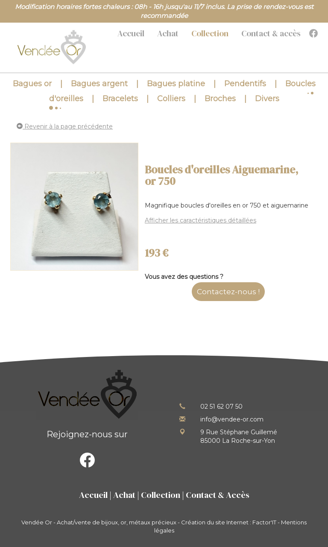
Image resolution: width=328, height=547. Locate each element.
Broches (220, 98)
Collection (209, 33)
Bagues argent (99, 83)
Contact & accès (271, 33)
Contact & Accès (217, 495)
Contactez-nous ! (228, 291)
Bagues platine (176, 83)
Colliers (171, 98)
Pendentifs (245, 83)
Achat (168, 33)
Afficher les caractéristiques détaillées (200, 220)
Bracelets (120, 98)
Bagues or (32, 83)
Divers (267, 98)
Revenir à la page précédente (65, 126)
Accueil (130, 33)
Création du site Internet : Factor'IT (228, 522)
